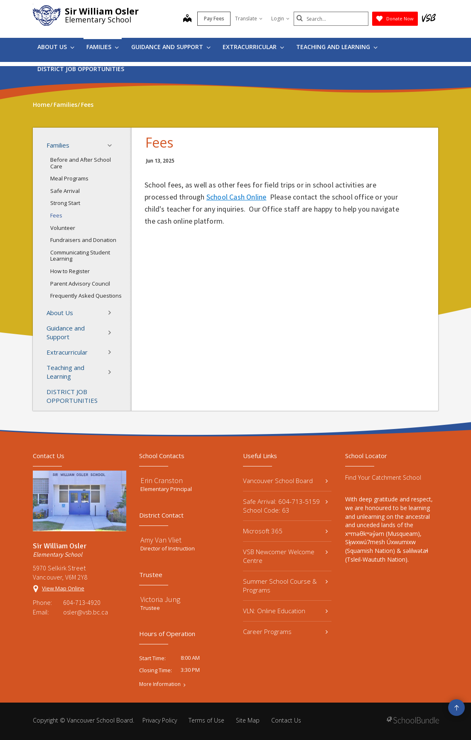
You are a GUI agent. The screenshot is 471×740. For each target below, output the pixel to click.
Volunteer (62, 228)
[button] (112, 145)
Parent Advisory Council (80, 283)
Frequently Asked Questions (86, 295)
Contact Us (286, 720)
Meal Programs (69, 178)
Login (280, 18)
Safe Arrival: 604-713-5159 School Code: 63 (285, 505)
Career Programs (285, 631)
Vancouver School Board (285, 480)
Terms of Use (206, 720)
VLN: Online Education (285, 611)
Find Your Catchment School (383, 477)
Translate (248, 18)
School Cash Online (236, 197)
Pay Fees (214, 18)
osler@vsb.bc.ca (85, 612)
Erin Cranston (161, 480)
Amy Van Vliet (161, 540)
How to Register (70, 271)
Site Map (248, 720)
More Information (160, 684)
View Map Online (63, 588)
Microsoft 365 (285, 531)
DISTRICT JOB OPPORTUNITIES (80, 69)
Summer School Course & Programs (285, 585)
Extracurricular (253, 47)
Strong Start (65, 203)
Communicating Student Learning (80, 256)
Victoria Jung (160, 599)
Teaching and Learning (337, 47)
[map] (187, 19)
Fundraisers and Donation (83, 240)
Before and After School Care (80, 163)
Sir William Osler (102, 11)
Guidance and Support (171, 47)
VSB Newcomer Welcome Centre (285, 556)
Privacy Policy (159, 720)
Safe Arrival (65, 191)
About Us (55, 47)
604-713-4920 (82, 602)
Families (102, 47)
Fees (56, 215)
